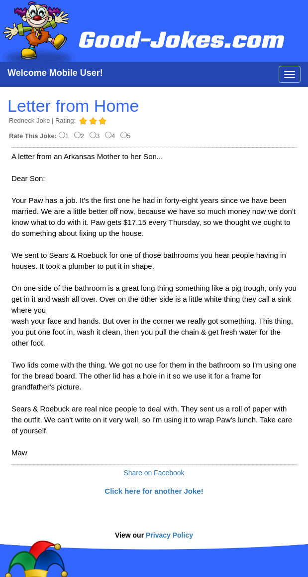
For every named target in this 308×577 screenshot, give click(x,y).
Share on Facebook (153, 473)
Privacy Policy (169, 535)
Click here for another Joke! (153, 491)
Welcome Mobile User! (55, 73)
